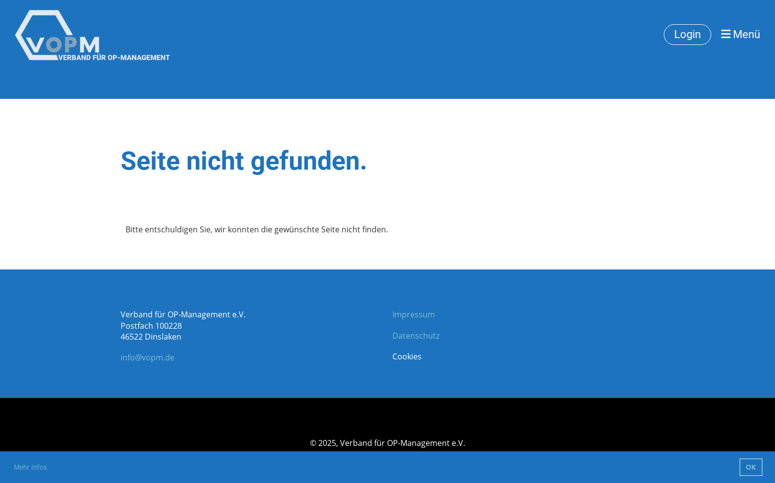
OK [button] (751, 467)
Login (687, 34)
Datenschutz (415, 335)
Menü (740, 34)
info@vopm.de (147, 357)
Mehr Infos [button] (30, 467)
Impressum (413, 314)
